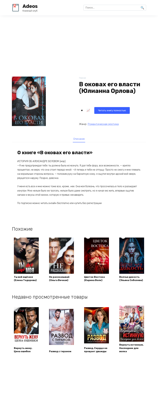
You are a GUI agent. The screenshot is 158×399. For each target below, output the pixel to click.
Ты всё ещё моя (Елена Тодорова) (25, 278)
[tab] (79, 138)
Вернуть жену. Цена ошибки (23, 353)
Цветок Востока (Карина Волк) (94, 278)
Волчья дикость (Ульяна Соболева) (132, 278)
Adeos (30, 6)
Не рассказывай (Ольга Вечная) (60, 278)
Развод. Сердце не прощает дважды (96, 353)
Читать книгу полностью (98, 110)
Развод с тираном (61, 355)
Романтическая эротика (103, 123)
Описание (79, 138)
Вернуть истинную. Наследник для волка (129, 350)
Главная (82, 78)
